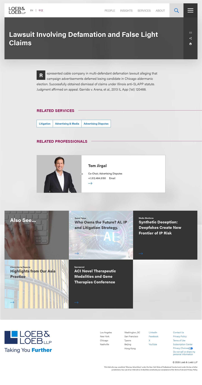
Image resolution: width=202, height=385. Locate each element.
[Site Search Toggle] (176, 10)
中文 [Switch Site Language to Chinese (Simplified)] (41, 10)
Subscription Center (182, 344)
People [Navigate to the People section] (110, 10)
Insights (126, 10)
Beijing (127, 344)
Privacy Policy (180, 336)
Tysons (127, 340)
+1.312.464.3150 (97, 178)
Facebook (153, 336)
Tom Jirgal (97, 165)
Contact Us (178, 332)
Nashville (104, 344)
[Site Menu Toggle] (190, 10)
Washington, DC (132, 332)
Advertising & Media (67, 123)
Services (144, 10)
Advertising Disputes (96, 123)
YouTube (153, 344)
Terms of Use (179, 340)
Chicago (104, 340)
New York (104, 336)
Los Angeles (106, 332)
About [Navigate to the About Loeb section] (160, 10)
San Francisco (131, 336)
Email (112, 178)
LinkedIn (153, 332)
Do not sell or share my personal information (184, 353)
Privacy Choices (183, 348)
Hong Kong (130, 348)
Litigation (44, 123)
